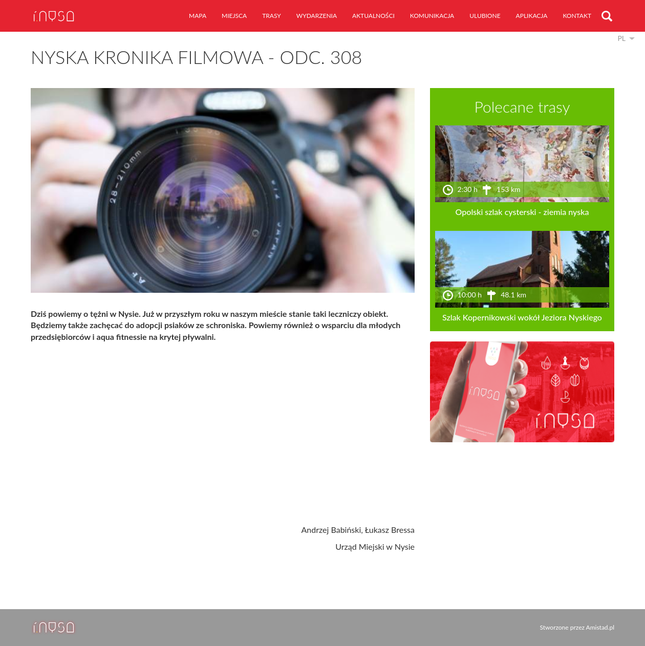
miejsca (234, 15)
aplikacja (532, 15)
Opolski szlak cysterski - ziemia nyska (522, 212)
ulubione (484, 15)
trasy (271, 15)
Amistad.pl (600, 627)
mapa (197, 15)
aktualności (373, 15)
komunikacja (432, 15)
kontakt (577, 15)
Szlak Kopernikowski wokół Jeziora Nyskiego (522, 317)
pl (621, 38)
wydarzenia (316, 15)
